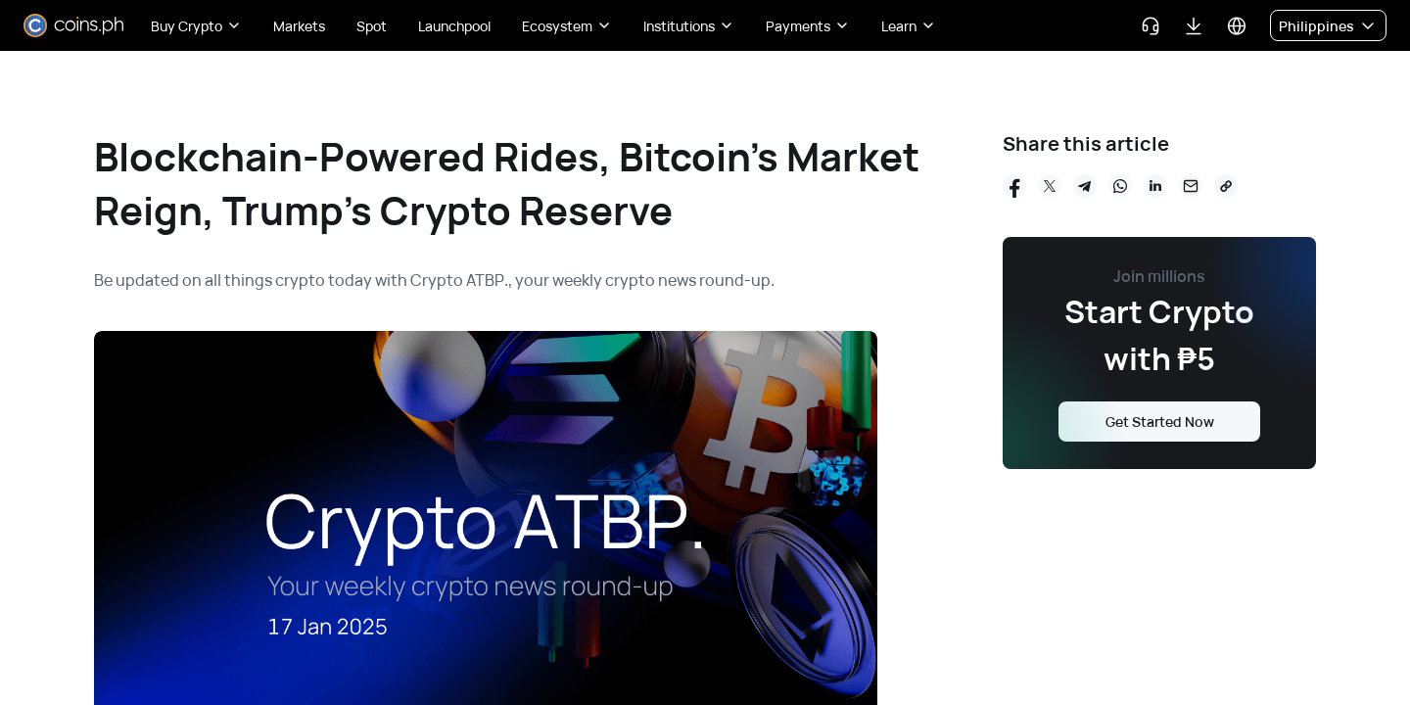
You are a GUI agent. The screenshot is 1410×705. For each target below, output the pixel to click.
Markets (299, 26)
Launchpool (454, 26)
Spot (371, 26)
